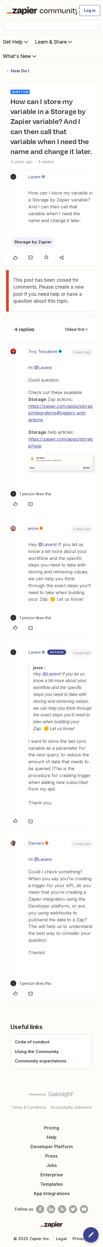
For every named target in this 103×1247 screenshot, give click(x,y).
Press (51, 1156)
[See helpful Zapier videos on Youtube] (84, 1209)
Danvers (36, 843)
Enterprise (51, 1174)
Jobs (51, 1165)
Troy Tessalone (42, 351)
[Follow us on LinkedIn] (51, 1209)
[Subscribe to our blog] (62, 1209)
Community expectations (40, 1060)
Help (52, 1137)
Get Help (16, 41)
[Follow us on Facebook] (40, 1209)
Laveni (34, 176)
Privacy (80, 1238)
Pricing (51, 1128)
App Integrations (52, 1193)
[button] (89, 10)
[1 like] (30, 494)
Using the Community (37, 1051)
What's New (20, 56)
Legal (61, 1238)
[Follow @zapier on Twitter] (73, 1209)
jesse (33, 528)
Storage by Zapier (33, 241)
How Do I (20, 70)
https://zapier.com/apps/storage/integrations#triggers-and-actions (60, 413)
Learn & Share (54, 41)
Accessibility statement (71, 1107)
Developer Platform (51, 1146)
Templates (51, 1184)
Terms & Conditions (28, 1107)
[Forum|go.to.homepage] (39, 10)
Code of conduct (32, 1041)
